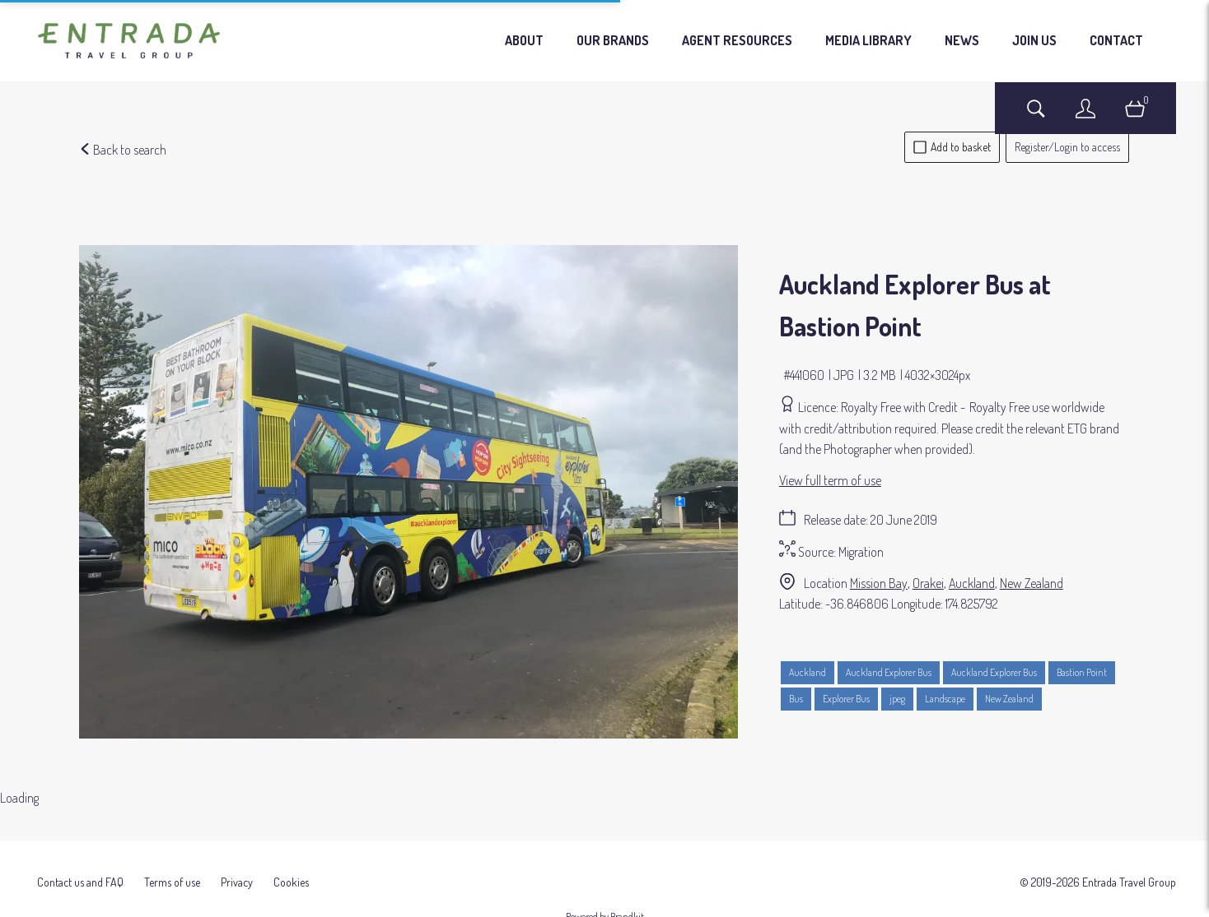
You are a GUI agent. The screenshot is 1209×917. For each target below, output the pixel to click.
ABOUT (524, 40)
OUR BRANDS (612, 40)
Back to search (122, 149)
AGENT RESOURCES (737, 40)
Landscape (945, 698)
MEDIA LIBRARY (868, 40)
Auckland (972, 583)
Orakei (928, 583)
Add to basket (952, 147)
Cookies (291, 868)
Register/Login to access (1067, 147)
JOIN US (1034, 40)
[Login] (1085, 116)
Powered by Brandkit (605, 902)
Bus (796, 698)
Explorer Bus (846, 698)
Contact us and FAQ (80, 868)
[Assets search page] (1036, 116)
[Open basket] (1135, 116)
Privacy (237, 868)
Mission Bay (879, 583)
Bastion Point (1082, 672)
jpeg (897, 698)
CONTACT (1116, 40)
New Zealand (1031, 583)
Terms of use (172, 868)
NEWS (962, 40)
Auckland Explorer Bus (888, 672)
